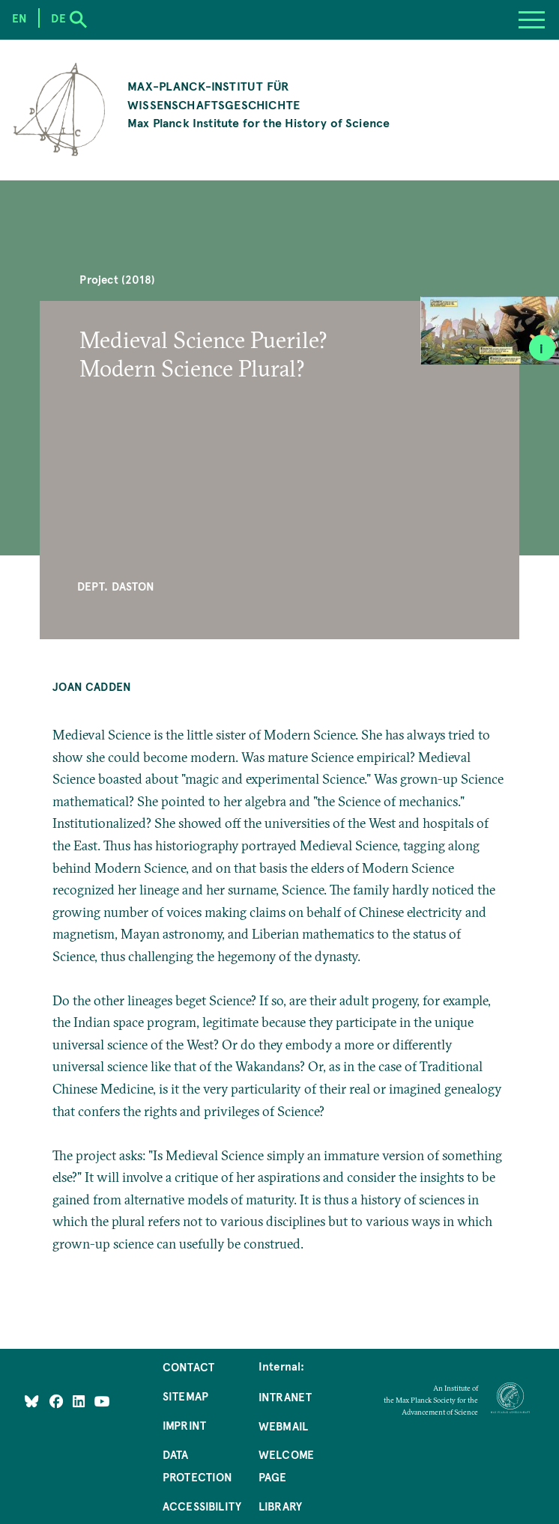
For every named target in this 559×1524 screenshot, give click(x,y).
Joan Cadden (91, 686)
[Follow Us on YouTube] (102, 1401)
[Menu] (532, 20)
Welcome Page (286, 1465)
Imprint (184, 1425)
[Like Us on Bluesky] (31, 1401)
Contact (188, 1366)
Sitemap (185, 1396)
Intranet (285, 1396)
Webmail (283, 1425)
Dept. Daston (116, 586)
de (58, 17)
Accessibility (202, 1506)
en (19, 17)
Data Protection (198, 1465)
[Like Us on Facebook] (57, 1401)
